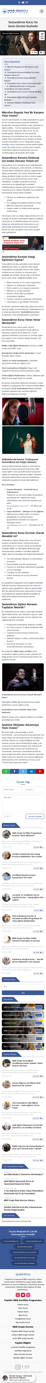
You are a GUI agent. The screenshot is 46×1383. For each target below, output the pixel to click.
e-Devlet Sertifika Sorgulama (23, 1347)
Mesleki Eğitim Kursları (10, 33)
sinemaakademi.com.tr (17, 506)
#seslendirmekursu (11, 1241)
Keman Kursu (23, 1312)
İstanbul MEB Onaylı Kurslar (23, 1331)
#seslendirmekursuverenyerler (25, 1252)
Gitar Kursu (23, 1308)
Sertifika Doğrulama (23, 1351)
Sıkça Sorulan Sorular (23, 1354)
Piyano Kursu (23, 1305)
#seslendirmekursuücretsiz (25, 1258)
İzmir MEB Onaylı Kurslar (23, 1338)
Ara (23, 993)
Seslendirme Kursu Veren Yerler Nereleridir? (22, 83)
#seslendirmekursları (34, 1241)
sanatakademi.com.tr (16, 525)
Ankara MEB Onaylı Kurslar (23, 1335)
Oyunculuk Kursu (23, 1322)
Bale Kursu (23, 1315)
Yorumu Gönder (35, 816)
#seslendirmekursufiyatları (25, 1263)
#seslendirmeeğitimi (25, 1247)
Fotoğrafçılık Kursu (23, 1319)
